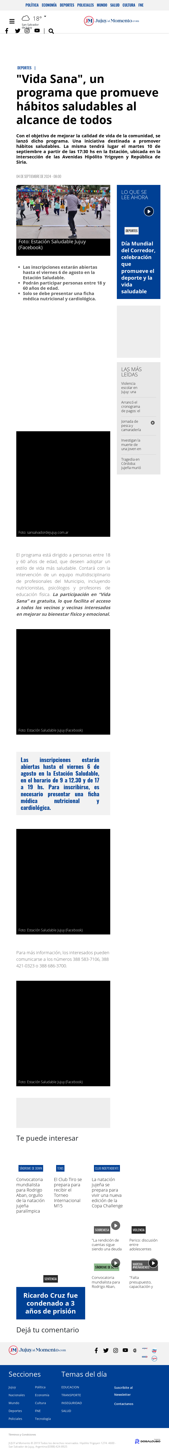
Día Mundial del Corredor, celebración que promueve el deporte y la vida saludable (138, 267)
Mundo (102, 5)
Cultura (129, 5)
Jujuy (12, 1387)
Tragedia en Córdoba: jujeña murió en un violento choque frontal (132, 470)
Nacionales (17, 1395)
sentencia (50, 1278)
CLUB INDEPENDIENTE (107, 1168)
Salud (114, 5)
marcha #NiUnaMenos (141, 1266)
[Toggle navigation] (11, 21)
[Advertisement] (63, 1113)
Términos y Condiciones (22, 1434)
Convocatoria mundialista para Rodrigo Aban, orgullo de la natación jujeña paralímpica (30, 1195)
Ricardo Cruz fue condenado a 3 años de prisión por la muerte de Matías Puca (50, 1311)
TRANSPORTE (71, 1395)
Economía (49, 5)
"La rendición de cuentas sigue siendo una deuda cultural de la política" (107, 1249)
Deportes (67, 5)
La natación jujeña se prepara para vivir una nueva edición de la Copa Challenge (107, 1192)
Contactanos (123, 1404)
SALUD (66, 1411)
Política (32, 5)
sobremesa (102, 1229)
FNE (140, 5)
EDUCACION (70, 1387)
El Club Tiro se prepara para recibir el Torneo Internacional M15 (68, 1192)
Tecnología (43, 1419)
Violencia (139, 1229)
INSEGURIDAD (71, 1403)
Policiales (85, 5)
